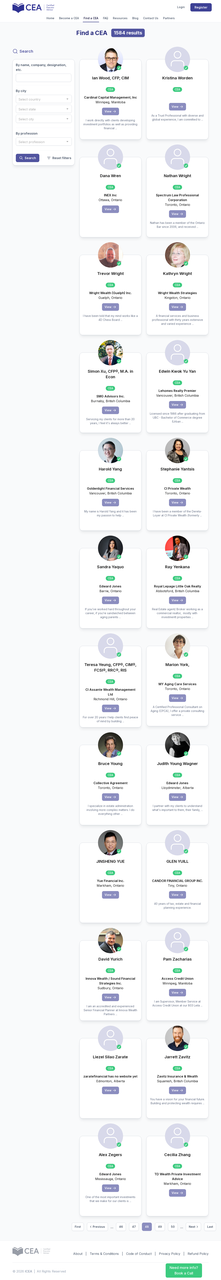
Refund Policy (198, 1254)
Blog (135, 18)
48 (147, 1226)
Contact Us (150, 18)
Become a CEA (69, 18)
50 (173, 1226)
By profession (27, 133)
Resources (120, 18)
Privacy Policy (169, 1254)
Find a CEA (91, 18)
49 (160, 1226)
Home (50, 18)
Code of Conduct (139, 1254)
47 (134, 1226)
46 (121, 1226)
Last (210, 1226)
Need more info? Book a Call (184, 1270)
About (77, 1254)
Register (201, 7)
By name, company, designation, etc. (41, 67)
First (78, 1226)
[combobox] (44, 99)
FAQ (105, 18)
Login (181, 7)
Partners (169, 18)
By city (21, 91)
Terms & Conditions (104, 1254)
